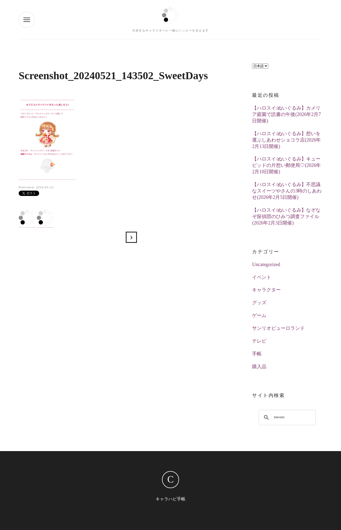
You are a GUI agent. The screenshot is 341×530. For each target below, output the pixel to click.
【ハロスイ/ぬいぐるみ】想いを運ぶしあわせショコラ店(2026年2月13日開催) (286, 140)
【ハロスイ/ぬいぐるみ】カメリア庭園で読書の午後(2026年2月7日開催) (286, 114)
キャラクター (266, 289)
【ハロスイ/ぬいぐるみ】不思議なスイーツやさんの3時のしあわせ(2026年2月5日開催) (287, 191)
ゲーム (259, 315)
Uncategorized (266, 264)
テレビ (259, 341)
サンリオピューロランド (278, 328)
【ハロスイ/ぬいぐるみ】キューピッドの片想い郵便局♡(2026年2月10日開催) (286, 165)
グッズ (259, 302)
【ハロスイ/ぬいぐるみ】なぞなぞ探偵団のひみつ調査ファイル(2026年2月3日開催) (286, 216)
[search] (279, 417)
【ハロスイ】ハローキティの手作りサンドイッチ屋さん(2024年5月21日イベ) (131, 237)
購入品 (259, 366)
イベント (261, 277)
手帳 (257, 353)
